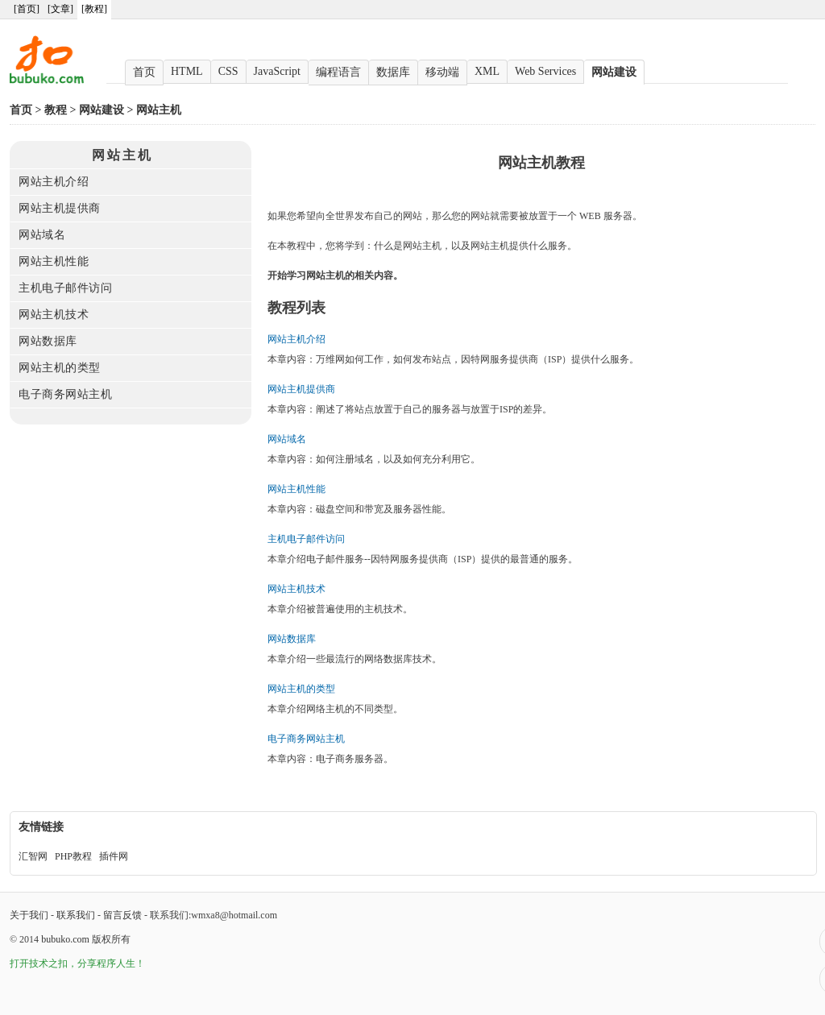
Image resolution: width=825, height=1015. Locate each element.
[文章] (60, 8)
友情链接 (41, 827)
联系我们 (75, 915)
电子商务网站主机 (65, 394)
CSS (228, 71)
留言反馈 (122, 915)
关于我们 (29, 915)
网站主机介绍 (54, 182)
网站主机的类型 (60, 368)
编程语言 (338, 72)
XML (487, 71)
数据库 (393, 72)
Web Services (545, 71)
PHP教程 (73, 856)
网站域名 (42, 235)
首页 (144, 72)
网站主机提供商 (60, 208)
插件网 (113, 856)
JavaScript (277, 71)
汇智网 (33, 856)
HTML (187, 71)
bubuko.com (65, 939)
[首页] (26, 8)
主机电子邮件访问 (65, 288)
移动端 (442, 72)
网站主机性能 (54, 261)
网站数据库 (48, 341)
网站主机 (158, 110)
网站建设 (613, 72)
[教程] (94, 8)
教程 (55, 110)
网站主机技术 (54, 315)
